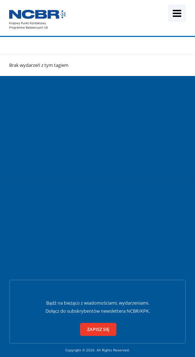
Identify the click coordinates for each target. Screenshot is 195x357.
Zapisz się (98, 329)
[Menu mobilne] (177, 13)
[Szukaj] (187, 20)
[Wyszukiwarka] (157, 13)
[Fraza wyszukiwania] (91, 20)
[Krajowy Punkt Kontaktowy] (37, 19)
